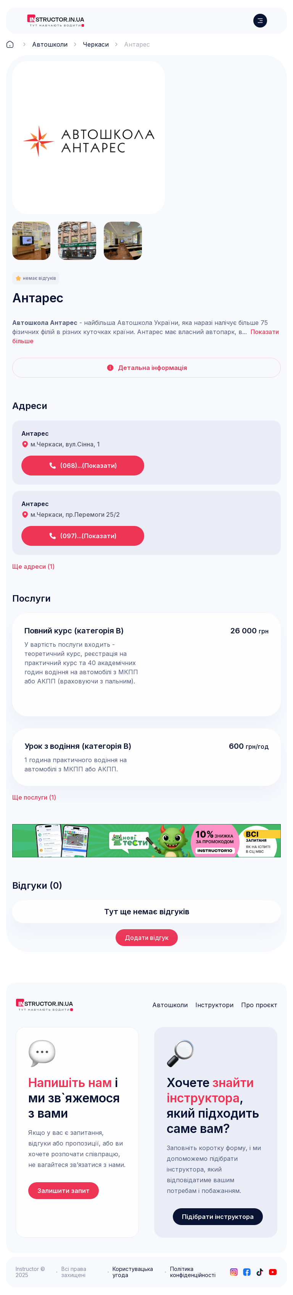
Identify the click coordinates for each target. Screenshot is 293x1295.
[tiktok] (259, 1272)
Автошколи (50, 44)
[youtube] (272, 1272)
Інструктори (214, 1005)
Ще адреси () (33, 566)
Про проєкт (259, 1005)
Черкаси (96, 44)
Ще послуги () (34, 797)
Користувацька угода (133, 1272)
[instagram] (233, 1272)
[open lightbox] (88, 137)
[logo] (55, 21)
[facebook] (246, 1272)
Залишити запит (63, 1190)
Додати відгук (147, 937)
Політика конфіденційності (193, 1272)
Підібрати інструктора (218, 1216)
